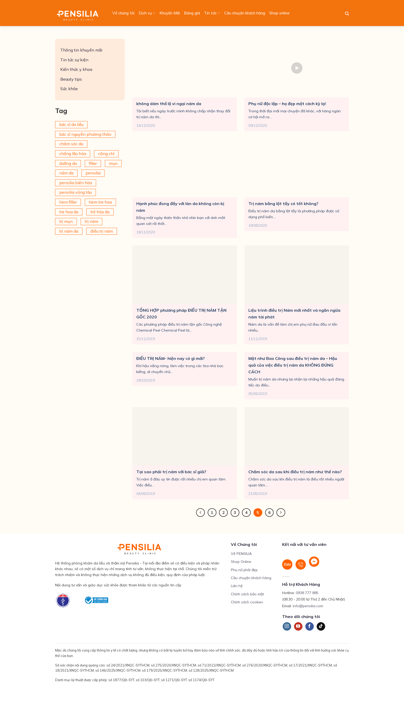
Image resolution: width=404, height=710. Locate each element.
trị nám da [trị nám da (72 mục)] (68, 231)
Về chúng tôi (123, 13)
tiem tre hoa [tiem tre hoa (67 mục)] (100, 202)
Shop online (279, 13)
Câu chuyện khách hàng (244, 13)
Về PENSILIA (241, 553)
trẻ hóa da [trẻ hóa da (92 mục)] (100, 211)
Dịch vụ (147, 13)
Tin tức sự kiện (74, 59)
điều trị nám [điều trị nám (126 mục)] (101, 231)
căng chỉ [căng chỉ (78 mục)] (106, 153)
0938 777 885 (307, 592)
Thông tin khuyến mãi (81, 50)
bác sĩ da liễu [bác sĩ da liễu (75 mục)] (71, 124)
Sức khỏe (69, 88)
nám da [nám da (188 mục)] (66, 172)
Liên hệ (237, 586)
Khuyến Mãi (169, 13)
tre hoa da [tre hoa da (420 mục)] (68, 211)
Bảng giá (192, 13)
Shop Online (241, 561)
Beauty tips (71, 79)
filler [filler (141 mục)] (93, 163)
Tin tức (212, 13)
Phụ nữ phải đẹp (244, 570)
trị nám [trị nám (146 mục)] (91, 221)
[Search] (347, 14)
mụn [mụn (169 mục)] (113, 163)
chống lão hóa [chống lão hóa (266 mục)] (72, 153)
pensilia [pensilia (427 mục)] (93, 172)
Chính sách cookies (247, 602)
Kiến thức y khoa (76, 69)
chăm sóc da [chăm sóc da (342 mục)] (71, 143)
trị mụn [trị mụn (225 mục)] (66, 221)
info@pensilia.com (308, 606)
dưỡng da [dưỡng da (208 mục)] (68, 163)
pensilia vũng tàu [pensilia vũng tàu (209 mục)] (75, 192)
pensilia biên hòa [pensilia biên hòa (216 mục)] (75, 182)
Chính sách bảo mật (247, 594)
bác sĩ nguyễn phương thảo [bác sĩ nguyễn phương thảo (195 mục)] (85, 134)
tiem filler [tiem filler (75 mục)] (68, 202)
